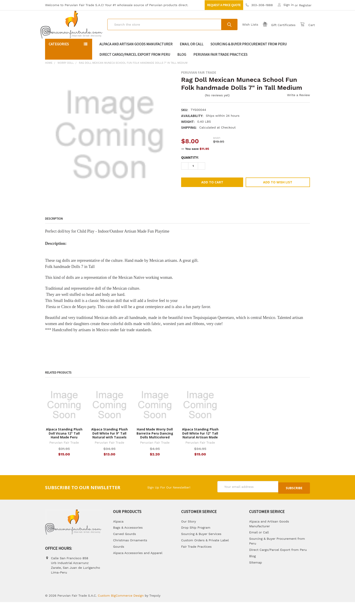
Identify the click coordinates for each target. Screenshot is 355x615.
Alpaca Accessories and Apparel (137, 566)
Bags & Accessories (128, 540)
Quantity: (190, 172)
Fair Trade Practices (196, 560)
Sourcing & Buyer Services (201, 547)
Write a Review (298, 109)
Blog (181, 69)
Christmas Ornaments (130, 553)
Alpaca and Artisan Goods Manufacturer (136, 58)
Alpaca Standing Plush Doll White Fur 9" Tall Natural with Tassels (109, 448)
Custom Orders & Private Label (205, 553)
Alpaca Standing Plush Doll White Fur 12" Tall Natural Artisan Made (200, 448)
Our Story (188, 534)
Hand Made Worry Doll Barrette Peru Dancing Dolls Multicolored (155, 448)
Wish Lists (245, 32)
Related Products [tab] (58, 387)
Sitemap (255, 575)
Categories (59, 58)
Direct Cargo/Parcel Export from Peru (134, 69)
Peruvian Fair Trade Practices (220, 69)
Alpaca (118, 534)
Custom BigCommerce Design (121, 608)
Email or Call (191, 58)
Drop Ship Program (195, 540)
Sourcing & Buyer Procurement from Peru (249, 58)
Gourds (118, 560)
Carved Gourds (124, 547)
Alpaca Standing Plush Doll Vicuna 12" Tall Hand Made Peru (64, 448)
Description (54, 233)
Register (305, 5)
